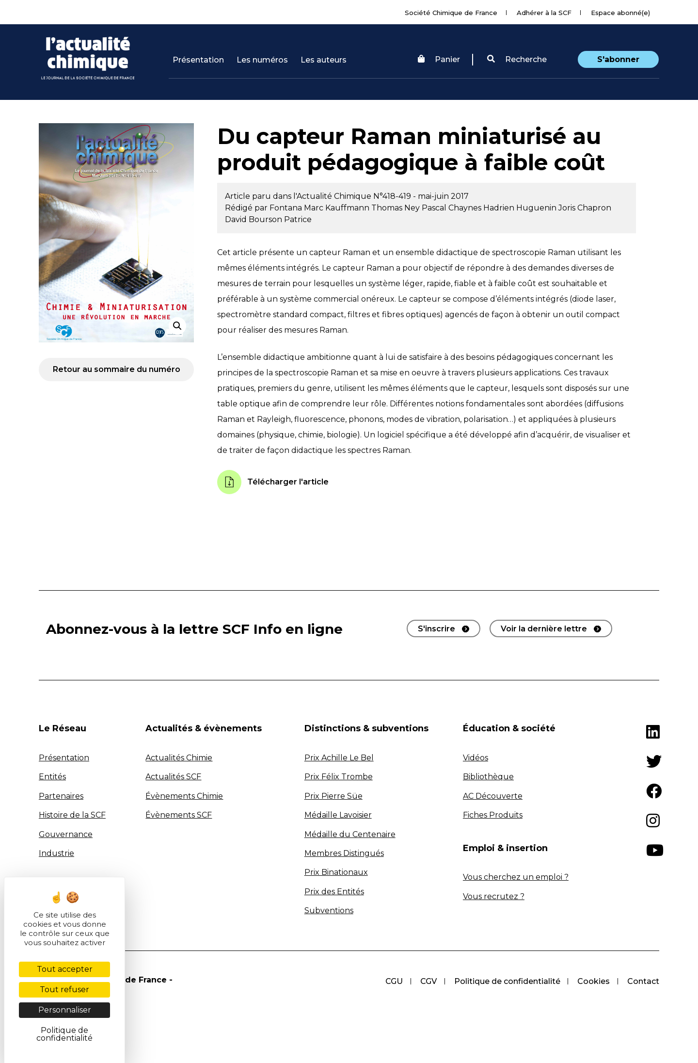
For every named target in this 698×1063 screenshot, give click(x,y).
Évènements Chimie (184, 796)
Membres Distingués (344, 853)
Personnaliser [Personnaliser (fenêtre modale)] (64, 1010)
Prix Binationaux (336, 872)
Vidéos (475, 757)
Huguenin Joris (546, 207)
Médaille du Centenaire (350, 834)
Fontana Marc (297, 207)
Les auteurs (324, 59)
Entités (52, 776)
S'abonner (618, 59)
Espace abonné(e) (620, 12)
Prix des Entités (334, 891)
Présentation (198, 59)
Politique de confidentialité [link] (64, 1034)
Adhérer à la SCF (544, 12)
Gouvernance (66, 834)
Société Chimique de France (451, 12)
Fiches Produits (493, 815)
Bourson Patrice (280, 219)
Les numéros (262, 59)
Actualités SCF (173, 776)
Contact (643, 981)
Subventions (328, 910)
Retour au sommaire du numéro (116, 369)
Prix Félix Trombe (338, 776)
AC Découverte (493, 796)
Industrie (56, 853)
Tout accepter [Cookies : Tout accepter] (65, 969)
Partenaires (61, 796)
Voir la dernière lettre (544, 628)
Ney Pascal (426, 207)
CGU (393, 981)
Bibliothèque (488, 776)
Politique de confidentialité (507, 981)
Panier (439, 59)
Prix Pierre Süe (333, 796)
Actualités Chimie (178, 757)
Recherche (517, 59)
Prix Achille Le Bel (339, 757)
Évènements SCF (178, 815)
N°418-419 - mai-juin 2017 (421, 196)
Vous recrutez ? (493, 896)
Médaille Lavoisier (338, 815)
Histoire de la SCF (72, 815)
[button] (517, 59)
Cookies (593, 981)
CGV (428, 981)
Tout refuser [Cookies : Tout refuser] (64, 989)
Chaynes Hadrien (482, 207)
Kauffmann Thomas (364, 207)
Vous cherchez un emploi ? (516, 877)
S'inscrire (436, 628)
